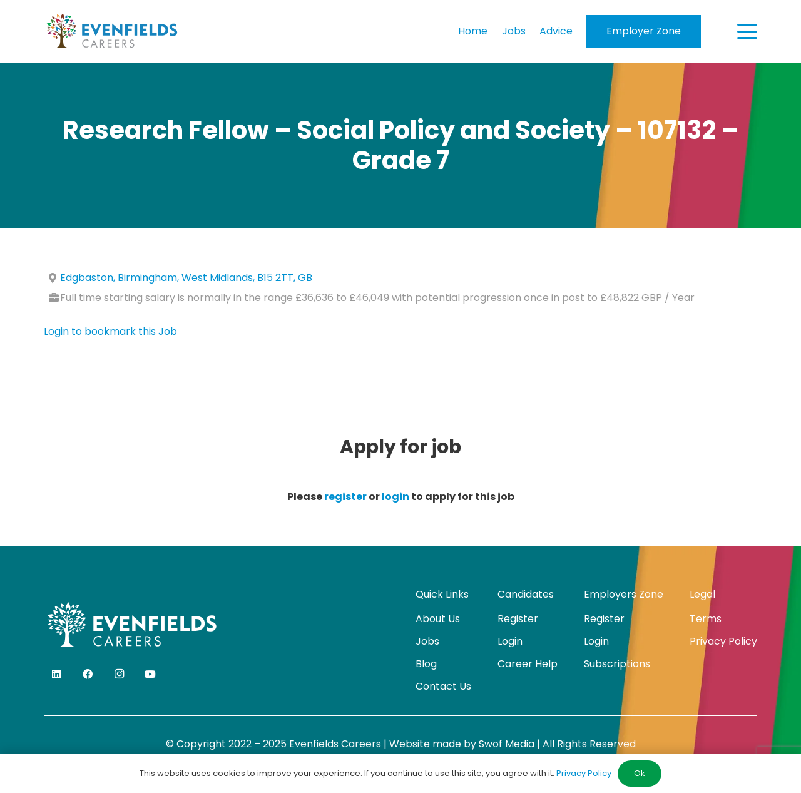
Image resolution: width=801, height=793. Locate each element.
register (345, 496)
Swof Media (506, 744)
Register (517, 618)
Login (510, 641)
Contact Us (443, 686)
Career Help (527, 664)
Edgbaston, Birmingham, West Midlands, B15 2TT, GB (186, 277)
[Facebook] (87, 674)
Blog (426, 664)
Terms (706, 618)
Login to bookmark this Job (110, 331)
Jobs (427, 641)
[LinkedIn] (56, 674)
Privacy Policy (723, 641)
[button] (747, 31)
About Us (438, 618)
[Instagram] (118, 674)
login (395, 496)
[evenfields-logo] (112, 31)
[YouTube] (150, 674)
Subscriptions (617, 664)
